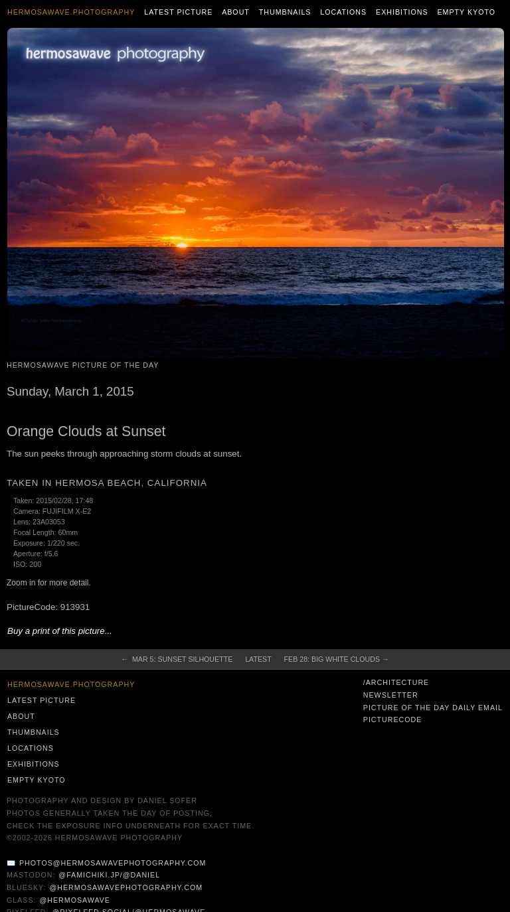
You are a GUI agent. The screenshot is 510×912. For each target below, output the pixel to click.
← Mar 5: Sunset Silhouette (176, 659)
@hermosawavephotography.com (126, 887)
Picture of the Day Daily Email (433, 708)
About (236, 12)
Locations (343, 12)
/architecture (396, 682)
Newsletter (390, 695)
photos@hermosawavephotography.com (112, 863)
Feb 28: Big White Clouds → (336, 659)
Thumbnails (285, 12)
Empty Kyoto (466, 12)
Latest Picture (178, 12)
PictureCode (392, 719)
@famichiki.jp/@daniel (109, 875)
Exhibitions (402, 12)
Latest (258, 659)
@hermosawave (74, 900)
